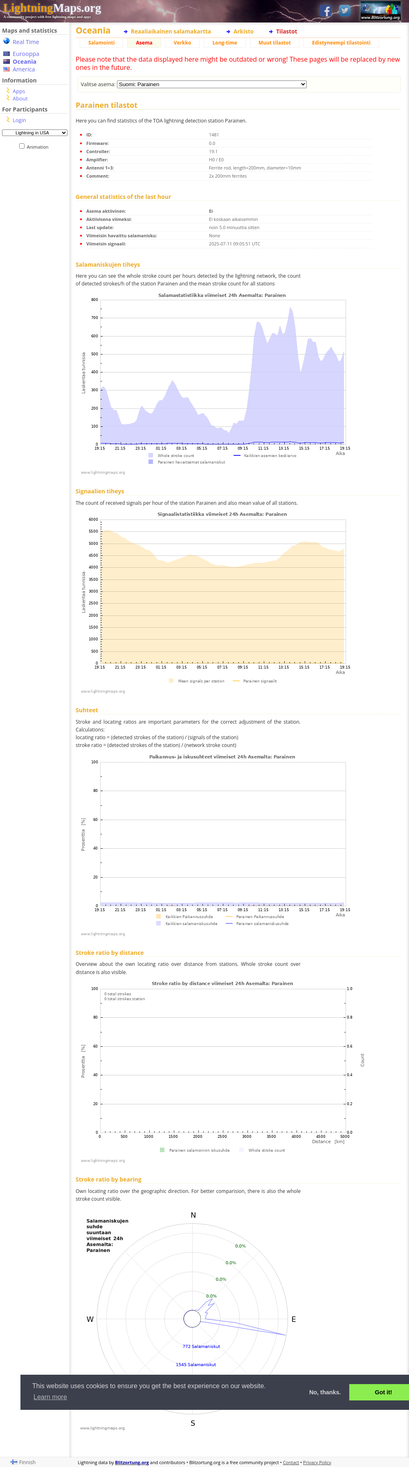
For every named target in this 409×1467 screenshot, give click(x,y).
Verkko (182, 42)
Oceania (24, 61)
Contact (291, 1462)
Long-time (224, 42)
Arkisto (244, 31)
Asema (144, 42)
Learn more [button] (50, 1396)
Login (19, 120)
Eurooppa (26, 54)
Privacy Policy (317, 1462)
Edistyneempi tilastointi (341, 42)
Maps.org (52, 7)
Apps (19, 91)
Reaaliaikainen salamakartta (171, 31)
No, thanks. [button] (325, 1392)
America (24, 69)
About (20, 98)
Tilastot (286, 31)
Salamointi (101, 42)
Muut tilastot (274, 42)
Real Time (26, 42)
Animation (39, 147)
